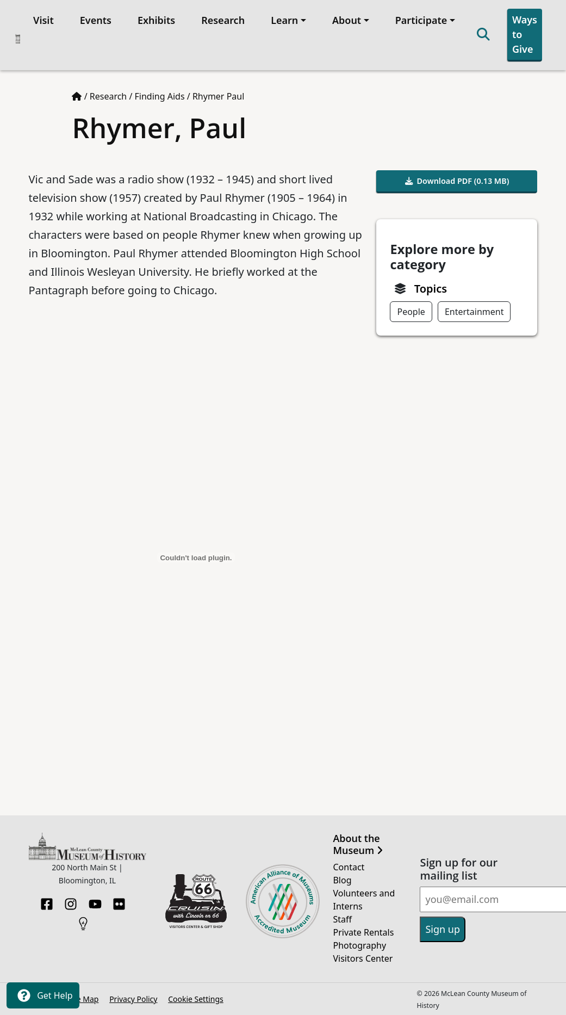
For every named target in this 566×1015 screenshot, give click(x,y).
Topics (430, 288)
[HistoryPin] (83, 920)
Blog (342, 880)
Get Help (43, 995)
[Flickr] (119, 901)
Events (95, 20)
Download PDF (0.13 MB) (457, 181)
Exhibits (156, 20)
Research (223, 20)
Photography (359, 945)
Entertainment (474, 312)
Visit (43, 20)
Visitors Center (363, 958)
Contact (348, 867)
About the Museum (357, 844)
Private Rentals (363, 932)
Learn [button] (284, 20)
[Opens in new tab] (196, 900)
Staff (342, 919)
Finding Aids (160, 96)
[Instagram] (70, 901)
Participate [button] (421, 20)
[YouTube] (95, 901)
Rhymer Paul (218, 96)
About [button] (346, 20)
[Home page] (77, 96)
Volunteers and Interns (364, 899)
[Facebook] (46, 901)
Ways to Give (524, 34)
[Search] (483, 35)
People (411, 312)
